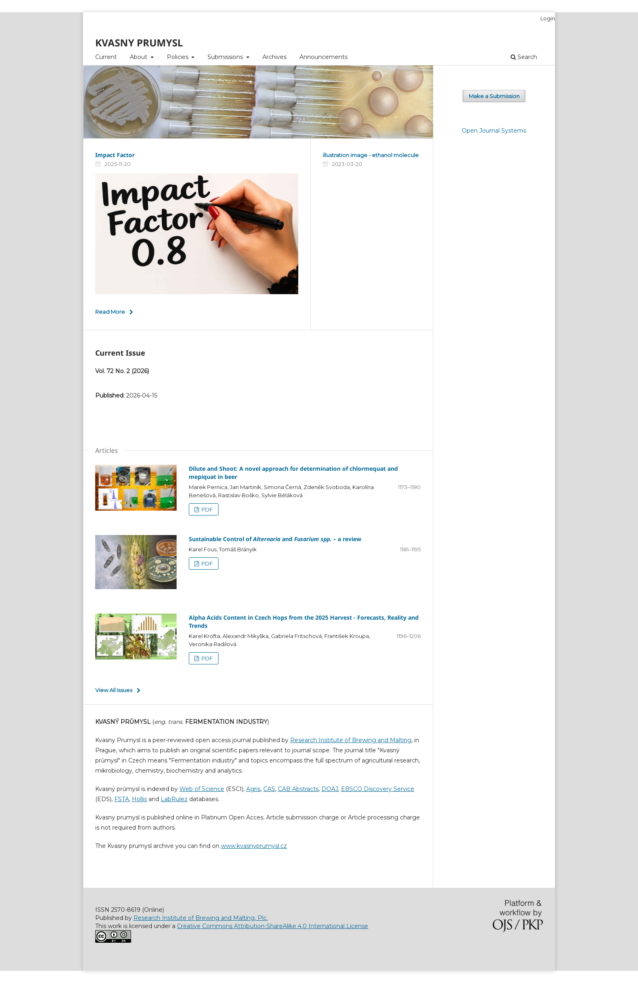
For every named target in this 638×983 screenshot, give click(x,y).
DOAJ (329, 789)
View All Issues (113, 690)
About (139, 57)
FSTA (121, 799)
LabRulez (174, 799)
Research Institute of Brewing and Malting (350, 740)
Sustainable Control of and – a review (275, 539)
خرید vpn (96, 954)
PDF (206, 509)
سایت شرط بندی (99, 954)
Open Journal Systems (494, 130)
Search (524, 57)
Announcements (323, 57)
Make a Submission (494, 96)
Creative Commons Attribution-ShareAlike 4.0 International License (272, 926)
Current (106, 57)
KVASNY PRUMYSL (139, 42)
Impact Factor (115, 155)
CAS (269, 789)
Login (547, 18)
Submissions (226, 57)
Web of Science (201, 789)
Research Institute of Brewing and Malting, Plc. (200, 918)
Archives (274, 57)
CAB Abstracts (298, 789)
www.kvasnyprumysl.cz (254, 846)
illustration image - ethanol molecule (371, 155)
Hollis (139, 799)
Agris (253, 789)
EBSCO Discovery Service (377, 789)
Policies (178, 57)
